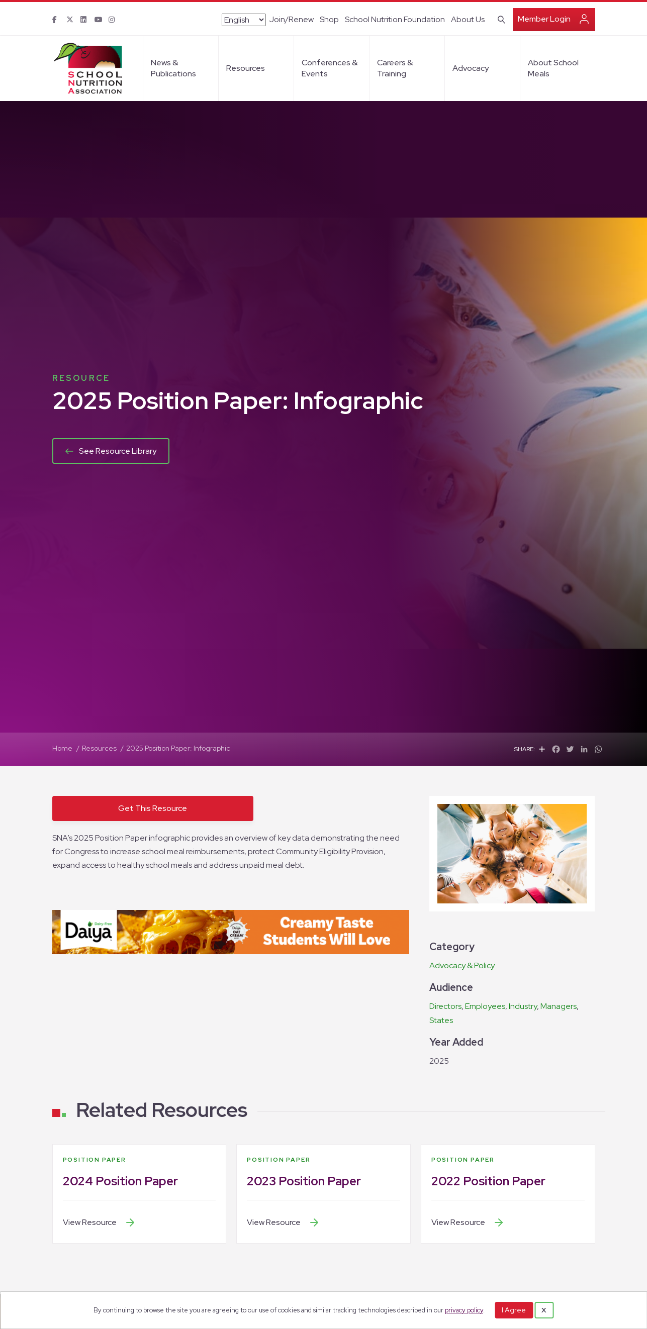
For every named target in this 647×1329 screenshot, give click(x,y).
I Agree (514, 1309)
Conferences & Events (329, 68)
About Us (468, 19)
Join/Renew (291, 19)
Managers (558, 1006)
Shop (329, 19)
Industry (523, 1006)
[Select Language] (244, 20)
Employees (485, 1006)
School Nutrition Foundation (395, 19)
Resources (245, 68)
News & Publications (173, 68)
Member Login (544, 19)
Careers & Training (395, 68)
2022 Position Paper (488, 1181)
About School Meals (553, 68)
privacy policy (464, 1310)
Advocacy (470, 68)
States (441, 1020)
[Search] (499, 19)
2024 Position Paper (120, 1181)
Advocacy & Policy (462, 965)
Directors (445, 1006)
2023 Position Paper (304, 1181)
